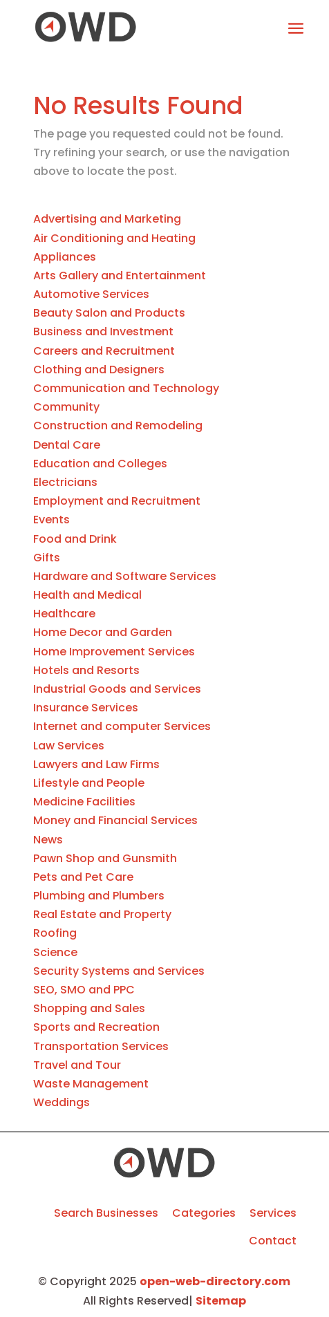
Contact (273, 1241)
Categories (204, 1213)
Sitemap (221, 1301)
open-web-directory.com (215, 1281)
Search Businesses (106, 1213)
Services (273, 1213)
